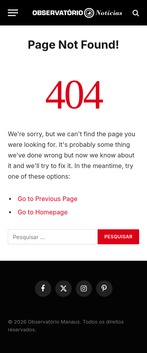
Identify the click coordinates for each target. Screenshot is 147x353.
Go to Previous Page (48, 199)
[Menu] (13, 13)
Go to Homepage (42, 212)
